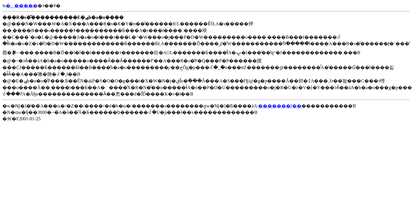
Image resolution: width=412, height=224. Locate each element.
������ (20, 5)
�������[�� (279, 105)
